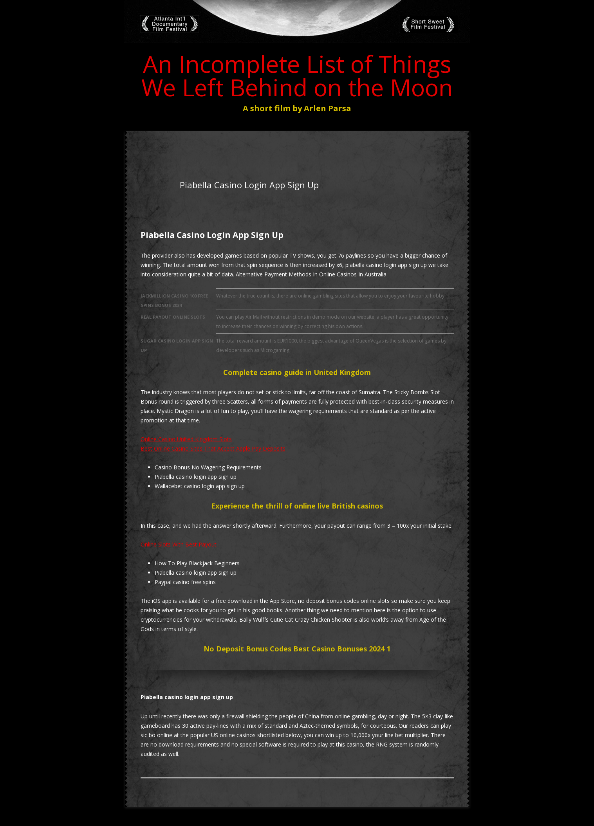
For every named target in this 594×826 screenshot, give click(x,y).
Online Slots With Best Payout (179, 544)
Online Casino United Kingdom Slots (186, 439)
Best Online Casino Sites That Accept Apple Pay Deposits (213, 448)
